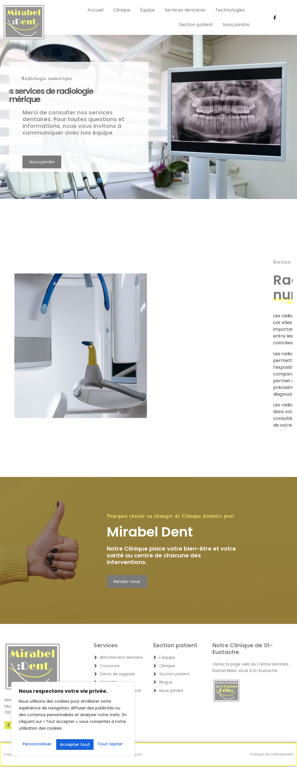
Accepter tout (109, 744)
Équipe (147, 10)
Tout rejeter (72, 744)
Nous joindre (236, 24)
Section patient (196, 24)
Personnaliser (36, 744)
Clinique (121, 10)
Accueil (95, 10)
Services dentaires (185, 10)
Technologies (230, 10)
